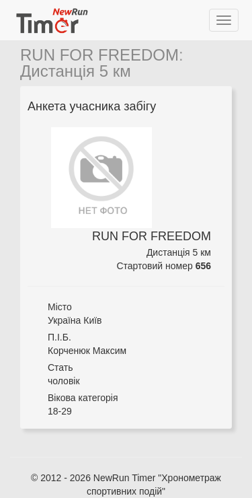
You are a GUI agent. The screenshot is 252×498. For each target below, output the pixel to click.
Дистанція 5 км (75, 71)
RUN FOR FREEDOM (99, 55)
